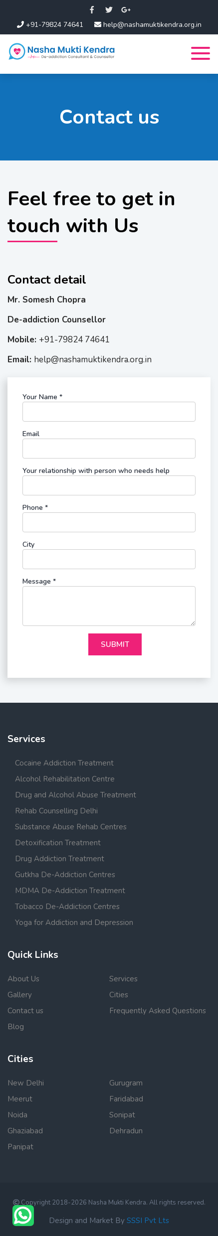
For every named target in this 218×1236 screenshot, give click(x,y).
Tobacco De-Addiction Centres (67, 907)
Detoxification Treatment (58, 843)
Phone (35, 507)
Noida (17, 1115)
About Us (23, 979)
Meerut (19, 1099)
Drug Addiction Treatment (59, 859)
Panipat (20, 1147)
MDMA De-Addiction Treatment (70, 891)
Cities (118, 995)
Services (123, 979)
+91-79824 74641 (50, 24)
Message (39, 581)
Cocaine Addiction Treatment (64, 763)
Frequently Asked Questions (157, 1011)
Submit (115, 644)
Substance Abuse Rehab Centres (71, 827)
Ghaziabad (25, 1131)
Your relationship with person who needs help (96, 470)
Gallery (19, 995)
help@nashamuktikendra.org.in (148, 24)
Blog (15, 1027)
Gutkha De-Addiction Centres (65, 875)
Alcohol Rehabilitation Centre (65, 779)
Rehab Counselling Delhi (56, 811)
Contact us (25, 1011)
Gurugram (126, 1083)
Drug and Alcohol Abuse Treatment (75, 795)
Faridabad (126, 1099)
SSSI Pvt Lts (148, 1221)
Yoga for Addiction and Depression (74, 922)
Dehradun (126, 1131)
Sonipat (122, 1115)
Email (30, 434)
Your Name (42, 397)
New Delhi (25, 1083)
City (28, 544)
